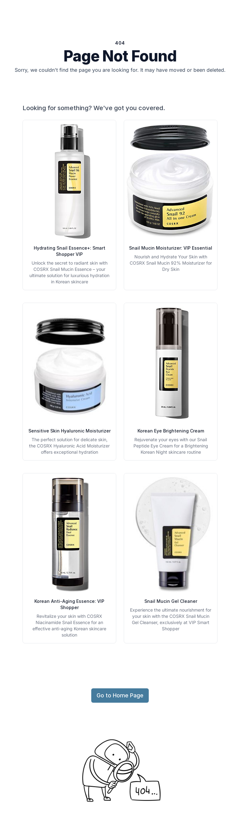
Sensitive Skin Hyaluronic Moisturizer (69, 430)
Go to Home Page (120, 695)
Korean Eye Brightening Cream (171, 430)
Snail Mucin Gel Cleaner (170, 601)
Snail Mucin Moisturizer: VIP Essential (170, 248)
